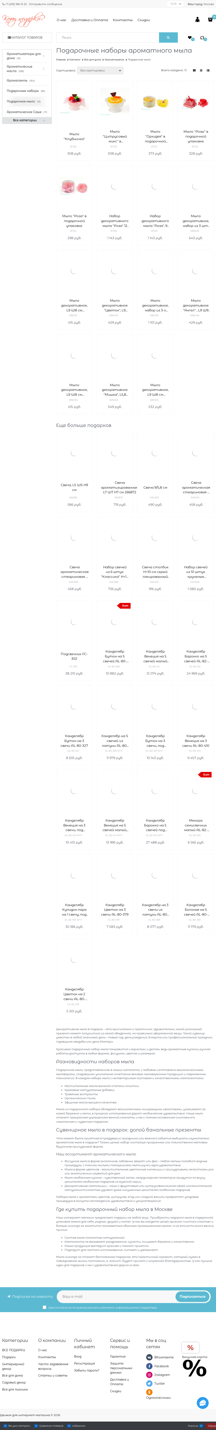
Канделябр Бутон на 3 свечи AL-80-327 (74, 741)
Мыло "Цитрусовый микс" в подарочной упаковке (115, 137)
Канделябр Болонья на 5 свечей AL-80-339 (196, 910)
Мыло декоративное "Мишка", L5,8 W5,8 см (115, 390)
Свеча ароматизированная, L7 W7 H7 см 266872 (119, 487)
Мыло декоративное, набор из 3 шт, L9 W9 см (196, 221)
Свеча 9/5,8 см (155, 487)
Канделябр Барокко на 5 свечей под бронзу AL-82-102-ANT (155, 825)
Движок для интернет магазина (25, 1415)
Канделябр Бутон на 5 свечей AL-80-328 (115, 656)
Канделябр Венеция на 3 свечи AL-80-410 (195, 741)
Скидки (144, 20)
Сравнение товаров (51, 1425)
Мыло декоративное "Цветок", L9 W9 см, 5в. (115, 306)
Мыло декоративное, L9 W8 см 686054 (74, 390)
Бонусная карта (194, 1357)
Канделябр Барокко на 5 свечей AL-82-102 (196, 656)
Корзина (193, 1425)
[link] (194, 70)
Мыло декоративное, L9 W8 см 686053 (155, 390)
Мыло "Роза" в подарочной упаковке (74, 221)
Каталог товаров (26, 37)
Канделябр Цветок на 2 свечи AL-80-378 (74, 994)
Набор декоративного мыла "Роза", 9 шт (155, 221)
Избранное (78, 1425)
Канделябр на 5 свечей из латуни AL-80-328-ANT (114, 741)
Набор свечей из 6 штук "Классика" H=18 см (114, 572)
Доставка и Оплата (90, 20)
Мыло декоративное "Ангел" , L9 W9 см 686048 (196, 306)
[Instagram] (149, 1375)
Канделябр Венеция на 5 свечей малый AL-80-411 (155, 656)
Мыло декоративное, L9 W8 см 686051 (74, 306)
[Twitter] (149, 1383)
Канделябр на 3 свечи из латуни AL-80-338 (155, 910)
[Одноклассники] (149, 1392)
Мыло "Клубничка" (74, 136)
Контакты (123, 20)
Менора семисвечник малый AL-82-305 (195, 825)
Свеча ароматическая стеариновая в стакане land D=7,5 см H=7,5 (196, 488)
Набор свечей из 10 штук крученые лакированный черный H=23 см (195, 572)
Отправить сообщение (45, 4)
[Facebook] (149, 1366)
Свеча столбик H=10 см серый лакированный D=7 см (155, 572)
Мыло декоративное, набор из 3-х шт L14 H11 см (155, 306)
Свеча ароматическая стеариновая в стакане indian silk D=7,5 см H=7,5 (75, 572)
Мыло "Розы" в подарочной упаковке (196, 136)
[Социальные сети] (203, 1403)
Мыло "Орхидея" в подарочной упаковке (155, 137)
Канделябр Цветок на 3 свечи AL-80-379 (114, 910)
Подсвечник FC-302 (74, 656)
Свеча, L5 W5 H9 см (74, 487)
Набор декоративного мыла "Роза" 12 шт (114, 221)
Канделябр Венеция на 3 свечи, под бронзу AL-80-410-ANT (74, 825)
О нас (61, 20)
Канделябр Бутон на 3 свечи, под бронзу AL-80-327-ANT (155, 741)
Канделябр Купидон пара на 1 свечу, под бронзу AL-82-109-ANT (74, 910)
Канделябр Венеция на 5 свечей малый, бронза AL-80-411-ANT (115, 825)
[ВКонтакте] (149, 1357)
